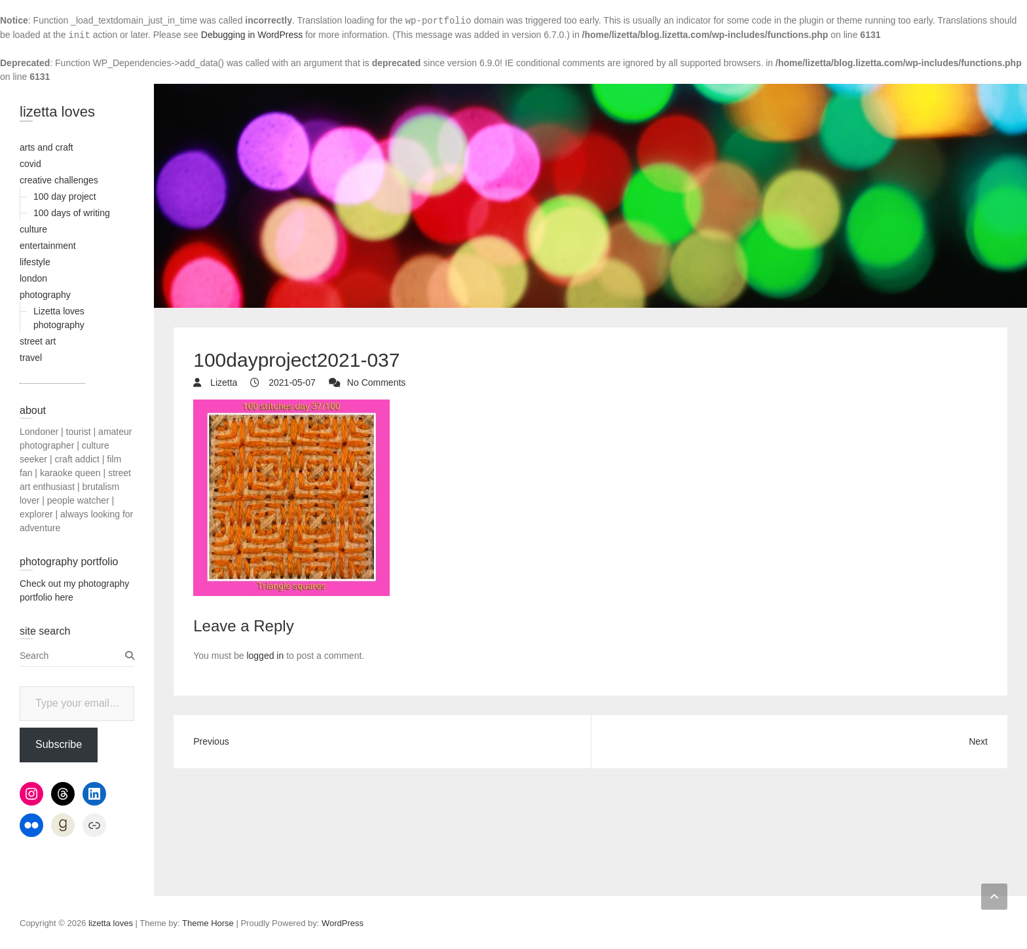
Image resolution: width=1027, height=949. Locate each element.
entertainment (48, 245)
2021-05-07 (291, 382)
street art (38, 341)
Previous (211, 741)
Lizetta (222, 382)
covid (30, 163)
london (33, 278)
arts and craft (46, 147)
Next (978, 741)
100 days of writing (71, 213)
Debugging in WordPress (252, 34)
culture (33, 229)
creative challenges (59, 180)
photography (45, 294)
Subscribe (58, 744)
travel (31, 357)
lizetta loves (57, 111)
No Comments (376, 382)
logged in (265, 655)
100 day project (64, 196)
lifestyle (35, 262)
